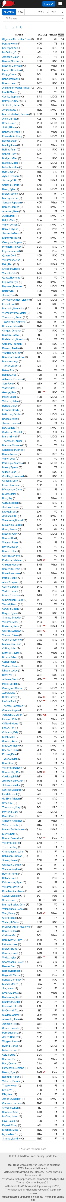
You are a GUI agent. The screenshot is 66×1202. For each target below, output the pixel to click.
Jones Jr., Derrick (11, 1098)
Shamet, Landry (11, 1138)
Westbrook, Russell (12, 520)
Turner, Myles (9, 366)
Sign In (49, 3)
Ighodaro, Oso (10, 670)
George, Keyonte (11, 555)
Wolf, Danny (8, 913)
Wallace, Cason (10, 666)
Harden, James (10, 207)
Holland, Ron (9, 878)
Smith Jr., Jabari (11, 105)
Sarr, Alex (7, 383)
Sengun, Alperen (11, 202)
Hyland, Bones (10, 1045)
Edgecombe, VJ (11, 251)
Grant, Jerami (9, 529)
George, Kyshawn (11, 630)
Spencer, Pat (9, 1059)
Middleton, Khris (11, 1001)
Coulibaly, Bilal (10, 776)
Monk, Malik (8, 736)
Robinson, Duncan (12, 856)
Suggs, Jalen (9, 494)
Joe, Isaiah (8, 988)
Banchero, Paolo (11, 132)
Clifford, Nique (10, 723)
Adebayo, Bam (10, 211)
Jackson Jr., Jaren (12, 714)
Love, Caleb (8, 1121)
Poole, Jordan (10, 683)
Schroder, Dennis (11, 789)
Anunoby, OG (9, 109)
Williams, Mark (10, 622)
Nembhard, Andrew (13, 357)
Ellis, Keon (7, 1094)
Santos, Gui (8, 538)
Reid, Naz (7, 264)
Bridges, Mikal (10, 419)
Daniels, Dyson (10, 229)
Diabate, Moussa (11, 445)
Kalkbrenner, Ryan (12, 882)
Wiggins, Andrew (11, 352)
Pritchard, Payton (11, 246)
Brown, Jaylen (10, 193)
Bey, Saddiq (8, 427)
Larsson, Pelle (10, 719)
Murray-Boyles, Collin (14, 904)
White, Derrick (9, 224)
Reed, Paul (8, 816)
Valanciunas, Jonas (13, 909)
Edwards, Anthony (12, 136)
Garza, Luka (8, 1054)
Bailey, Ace (8, 370)
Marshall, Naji (9, 436)
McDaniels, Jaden (12, 524)
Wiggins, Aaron (10, 1041)
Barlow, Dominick (11, 979)
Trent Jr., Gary (10, 847)
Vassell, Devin (9, 604)
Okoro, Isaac (9, 917)
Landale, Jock (9, 794)
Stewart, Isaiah (10, 895)
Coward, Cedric (10, 608)
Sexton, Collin (9, 180)
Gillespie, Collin (10, 480)
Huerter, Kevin (10, 873)
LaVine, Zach (9, 701)
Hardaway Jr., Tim (12, 939)
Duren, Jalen (9, 83)
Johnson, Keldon (11, 785)
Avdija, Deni (8, 215)
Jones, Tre (8, 295)
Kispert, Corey (10, 1125)
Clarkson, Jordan (11, 1103)
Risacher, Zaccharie (13, 891)
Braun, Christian (11, 595)
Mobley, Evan (9, 145)
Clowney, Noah (10, 953)
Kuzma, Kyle (9, 754)
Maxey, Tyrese (10, 467)
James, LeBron (10, 233)
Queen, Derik (9, 255)
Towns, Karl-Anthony (13, 321)
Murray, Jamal (10, 198)
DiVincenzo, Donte (12, 489)
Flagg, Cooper (9, 74)
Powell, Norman (11, 573)
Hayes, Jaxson (10, 547)
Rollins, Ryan (9, 149)
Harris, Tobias (9, 454)
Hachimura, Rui (10, 997)
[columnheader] (19, 35)
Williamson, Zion (11, 260)
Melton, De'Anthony (13, 829)
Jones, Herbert (10, 1037)
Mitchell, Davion (11, 653)
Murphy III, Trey (10, 237)
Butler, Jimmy (10, 697)
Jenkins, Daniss (10, 507)
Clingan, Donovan (11, 330)
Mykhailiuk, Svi (10, 1134)
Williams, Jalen (10, 401)
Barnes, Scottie (10, 61)
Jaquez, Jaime (10, 423)
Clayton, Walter (10, 1015)
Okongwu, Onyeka (12, 242)
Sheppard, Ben (10, 1107)
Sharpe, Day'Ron (11, 772)
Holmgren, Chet (11, 101)
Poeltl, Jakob (9, 396)
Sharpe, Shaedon (11, 617)
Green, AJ (7, 803)
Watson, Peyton (11, 869)
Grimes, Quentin (11, 569)
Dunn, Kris (7, 763)
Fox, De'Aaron (9, 92)
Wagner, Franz (10, 542)
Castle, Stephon (11, 96)
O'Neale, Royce (10, 710)
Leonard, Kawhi (10, 410)
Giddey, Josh (9, 471)
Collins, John (9, 648)
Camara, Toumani (12, 343)
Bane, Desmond (11, 79)
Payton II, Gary (10, 811)
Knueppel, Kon (10, 48)
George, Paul (9, 392)
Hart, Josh (8, 171)
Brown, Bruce (9, 948)
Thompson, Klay (11, 807)
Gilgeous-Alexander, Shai (16, 39)
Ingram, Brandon (11, 70)
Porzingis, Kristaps (12, 463)
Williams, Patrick (11, 1081)
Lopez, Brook (9, 511)
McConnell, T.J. (10, 1010)
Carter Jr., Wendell (12, 432)
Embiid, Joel (9, 304)
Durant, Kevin (9, 43)
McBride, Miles (10, 1129)
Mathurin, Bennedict (13, 308)
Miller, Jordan (9, 1050)
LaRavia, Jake (10, 944)
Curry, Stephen (10, 502)
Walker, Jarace (10, 591)
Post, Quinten (9, 1063)
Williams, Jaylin (10, 887)
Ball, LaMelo (8, 220)
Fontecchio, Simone (13, 1068)
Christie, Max (9, 935)
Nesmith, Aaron (11, 1076)
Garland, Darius (10, 184)
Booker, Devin (9, 140)
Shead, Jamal (10, 860)
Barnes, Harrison (11, 970)
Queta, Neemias (11, 277)
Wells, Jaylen (9, 957)
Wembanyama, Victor (14, 313)
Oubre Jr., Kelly (10, 732)
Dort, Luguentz (10, 1032)
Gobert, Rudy (9, 154)
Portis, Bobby (9, 577)
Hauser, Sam (9, 966)
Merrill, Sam (8, 834)
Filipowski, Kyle (10, 282)
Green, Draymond (12, 639)
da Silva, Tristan (11, 798)
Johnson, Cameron (12, 781)
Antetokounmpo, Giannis (16, 299)
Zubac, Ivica (8, 692)
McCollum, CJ (9, 52)
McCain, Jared (10, 1116)
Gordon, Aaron (10, 741)
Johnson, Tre (9, 1023)
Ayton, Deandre (11, 176)
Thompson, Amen (12, 317)
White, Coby (8, 458)
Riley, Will (7, 675)
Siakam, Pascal (10, 335)
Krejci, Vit (7, 1090)
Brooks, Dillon (9, 657)
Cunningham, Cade (12, 600)
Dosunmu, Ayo (10, 361)
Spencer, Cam (10, 750)
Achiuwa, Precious (12, 379)
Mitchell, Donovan (12, 65)
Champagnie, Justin (13, 962)
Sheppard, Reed (11, 268)
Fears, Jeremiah (11, 485)
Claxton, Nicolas (11, 564)
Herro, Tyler (8, 189)
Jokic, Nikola (9, 127)
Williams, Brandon (12, 767)
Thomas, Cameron (12, 705)
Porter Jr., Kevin (11, 626)
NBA (20, 12)
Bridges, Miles (10, 158)
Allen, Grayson (10, 582)
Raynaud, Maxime (12, 286)
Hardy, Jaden (9, 931)
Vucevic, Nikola (10, 635)
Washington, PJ (10, 388)
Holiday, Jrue (9, 374)
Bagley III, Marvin (11, 975)
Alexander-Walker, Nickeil (16, 87)
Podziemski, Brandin (13, 339)
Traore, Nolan (9, 1085)
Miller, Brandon (10, 167)
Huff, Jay (7, 498)
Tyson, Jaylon (10, 758)
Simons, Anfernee (12, 820)
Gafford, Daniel (10, 586)
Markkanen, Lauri (11, 644)
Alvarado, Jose (10, 1019)
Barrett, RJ (8, 290)
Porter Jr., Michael (12, 560)
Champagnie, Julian (13, 851)
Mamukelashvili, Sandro (15, 114)
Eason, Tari (8, 728)
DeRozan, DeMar (11, 414)
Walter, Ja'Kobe (10, 922)
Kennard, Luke (10, 1006)
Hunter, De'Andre (11, 838)
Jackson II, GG (9, 516)
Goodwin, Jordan (11, 864)
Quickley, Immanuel (13, 476)
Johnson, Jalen (10, 56)
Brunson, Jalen (10, 326)
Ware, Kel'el (8, 273)
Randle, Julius (10, 405)
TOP (6, 27)
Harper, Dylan (9, 613)
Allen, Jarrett (9, 118)
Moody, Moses (10, 984)
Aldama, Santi (10, 679)
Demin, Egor (9, 1072)
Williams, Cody (10, 825)
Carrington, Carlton (12, 688)
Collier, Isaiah (9, 661)
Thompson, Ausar (12, 441)
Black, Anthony (10, 745)
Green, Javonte (10, 1028)
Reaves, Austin (10, 348)
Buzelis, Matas (10, 162)
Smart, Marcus (10, 992)
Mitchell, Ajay (9, 533)
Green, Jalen (9, 123)
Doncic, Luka (9, 551)
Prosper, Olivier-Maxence (16, 926)
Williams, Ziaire (10, 842)
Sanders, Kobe (10, 1112)
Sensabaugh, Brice (12, 449)
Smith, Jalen (9, 900)
